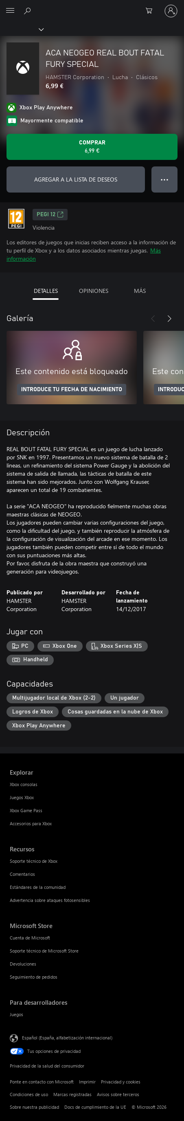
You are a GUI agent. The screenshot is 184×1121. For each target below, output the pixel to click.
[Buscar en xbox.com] (28, 10)
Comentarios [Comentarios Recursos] (22, 874)
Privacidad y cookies (120, 1081)
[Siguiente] (169, 318)
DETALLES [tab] (46, 291)
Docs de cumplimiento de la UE (95, 1107)
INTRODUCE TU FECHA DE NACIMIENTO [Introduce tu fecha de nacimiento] (71, 389)
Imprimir (87, 1081)
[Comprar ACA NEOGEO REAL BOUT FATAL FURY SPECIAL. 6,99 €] (92, 147)
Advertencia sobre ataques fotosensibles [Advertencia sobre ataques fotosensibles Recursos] (50, 900)
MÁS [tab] (140, 291)
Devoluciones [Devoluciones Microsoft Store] (23, 963)
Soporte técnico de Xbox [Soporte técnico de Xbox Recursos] (33, 861)
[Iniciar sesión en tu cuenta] (171, 11)
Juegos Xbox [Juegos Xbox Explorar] (22, 797)
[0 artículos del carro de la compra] (151, 11)
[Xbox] (21, 29)
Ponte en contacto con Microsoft (42, 1081)
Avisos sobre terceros (118, 1094)
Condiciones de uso (29, 1094)
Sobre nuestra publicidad (34, 1107)
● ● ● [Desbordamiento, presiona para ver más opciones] (165, 179)
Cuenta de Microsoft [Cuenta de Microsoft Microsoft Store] (30, 937)
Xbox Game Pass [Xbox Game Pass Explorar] (26, 810)
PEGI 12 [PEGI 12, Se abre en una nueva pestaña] (50, 214)
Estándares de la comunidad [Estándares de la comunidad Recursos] (38, 887)
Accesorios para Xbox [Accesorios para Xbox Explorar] (31, 823)
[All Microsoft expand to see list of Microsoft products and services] (10, 11)
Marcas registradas (72, 1094)
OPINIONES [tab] (93, 291)
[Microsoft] (91, 6)
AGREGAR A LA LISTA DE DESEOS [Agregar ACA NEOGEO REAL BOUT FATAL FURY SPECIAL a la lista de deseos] (75, 179)
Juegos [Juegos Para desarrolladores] (16, 1014)
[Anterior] (153, 318)
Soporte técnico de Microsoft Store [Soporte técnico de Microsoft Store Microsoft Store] (44, 950)
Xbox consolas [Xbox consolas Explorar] (23, 784)
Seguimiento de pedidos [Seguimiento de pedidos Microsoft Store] (33, 976)
